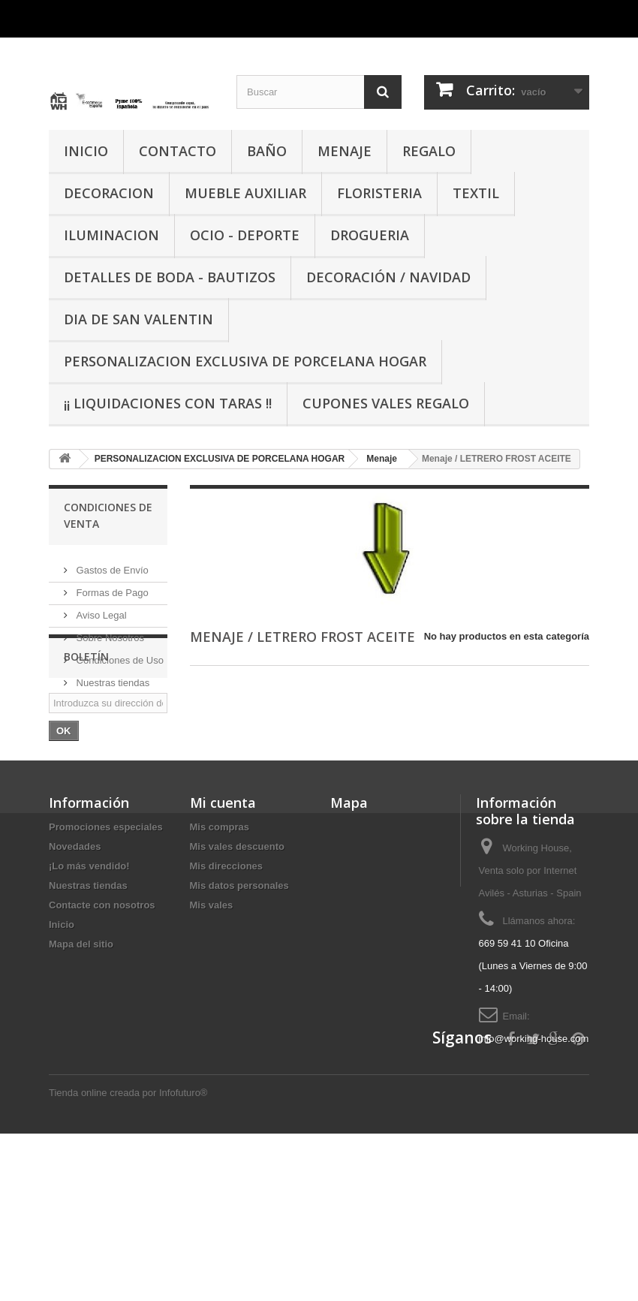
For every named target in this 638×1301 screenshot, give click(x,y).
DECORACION (109, 193)
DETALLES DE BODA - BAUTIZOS (169, 277)
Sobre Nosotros (109, 631)
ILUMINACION (111, 235)
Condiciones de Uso (119, 654)
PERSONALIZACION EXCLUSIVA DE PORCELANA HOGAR (245, 361)
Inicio (61, 1041)
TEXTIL (476, 193)
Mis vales (211, 1022)
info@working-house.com (534, 1155)
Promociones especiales (106, 944)
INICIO (86, 151)
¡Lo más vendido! (89, 983)
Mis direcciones (226, 983)
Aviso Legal (100, 609)
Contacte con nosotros (102, 1022)
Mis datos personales (239, 1002)
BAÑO (267, 151)
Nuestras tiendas (111, 676)
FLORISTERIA (379, 193)
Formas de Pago (111, 586)
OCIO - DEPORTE (244, 235)
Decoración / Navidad (388, 277)
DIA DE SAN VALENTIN (138, 319)
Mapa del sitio (81, 1061)
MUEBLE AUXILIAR (245, 193)
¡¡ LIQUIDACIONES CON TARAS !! (168, 403)
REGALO (429, 151)
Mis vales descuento (237, 963)
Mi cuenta (223, 920)
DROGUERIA (369, 235)
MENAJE (344, 151)
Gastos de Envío (111, 564)
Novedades (75, 963)
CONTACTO (177, 151)
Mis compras (219, 944)
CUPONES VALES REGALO (385, 403)
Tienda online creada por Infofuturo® (128, 1260)
